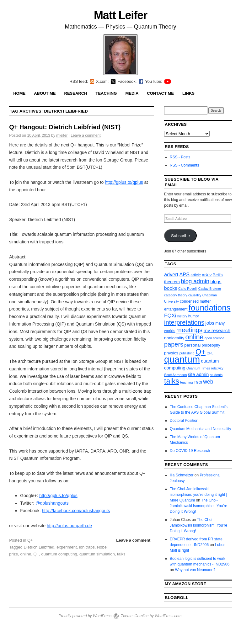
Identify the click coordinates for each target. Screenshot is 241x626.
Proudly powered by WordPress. (85, 616)
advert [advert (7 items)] (171, 274)
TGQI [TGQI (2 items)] (198, 382)
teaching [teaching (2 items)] (186, 382)
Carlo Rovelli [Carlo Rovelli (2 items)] (187, 288)
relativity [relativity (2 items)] (217, 368)
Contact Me (160, 93)
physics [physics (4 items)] (171, 353)
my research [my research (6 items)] (217, 330)
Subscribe (180, 235)
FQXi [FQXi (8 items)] (170, 316)
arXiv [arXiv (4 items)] (207, 275)
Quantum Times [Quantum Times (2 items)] (198, 368)
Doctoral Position (184, 420)
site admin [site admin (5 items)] (198, 374)
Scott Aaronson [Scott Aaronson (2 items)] (175, 375)
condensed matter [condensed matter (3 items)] (195, 301)
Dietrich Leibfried (39, 547)
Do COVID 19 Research (190, 450)
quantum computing (59, 554)
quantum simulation (97, 554)
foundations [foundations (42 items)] (210, 307)
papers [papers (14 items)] (173, 344)
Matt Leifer (120, 15)
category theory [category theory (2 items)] (175, 295)
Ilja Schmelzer (181, 475)
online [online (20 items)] (194, 337)
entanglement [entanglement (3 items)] (175, 309)
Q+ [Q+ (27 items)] (200, 352)
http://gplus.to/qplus (124, 182)
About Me (45, 93)
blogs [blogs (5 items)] (216, 281)
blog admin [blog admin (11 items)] (195, 281)
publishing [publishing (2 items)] (187, 353)
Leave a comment (85, 135)
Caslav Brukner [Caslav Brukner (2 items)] (209, 288)
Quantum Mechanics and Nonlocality (200, 429)
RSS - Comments (184, 165)
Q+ (30, 540)
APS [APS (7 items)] (184, 274)
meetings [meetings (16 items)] (189, 329)
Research (75, 93)
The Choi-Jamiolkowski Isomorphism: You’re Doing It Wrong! (198, 506)
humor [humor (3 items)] (193, 316)
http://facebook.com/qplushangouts (76, 510)
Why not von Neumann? (195, 570)
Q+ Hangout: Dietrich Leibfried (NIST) (64, 127)
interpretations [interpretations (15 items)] (184, 322)
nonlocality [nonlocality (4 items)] (174, 338)
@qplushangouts (51, 503)
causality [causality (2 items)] (194, 295)
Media (131, 93)
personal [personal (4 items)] (192, 345)
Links (188, 93)
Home (19, 93)
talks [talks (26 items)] (171, 381)
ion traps (87, 547)
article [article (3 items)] (195, 275)
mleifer (61, 135)
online (25, 554)
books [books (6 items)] (170, 288)
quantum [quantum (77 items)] (182, 359)
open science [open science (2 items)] (214, 338)
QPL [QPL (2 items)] (209, 353)
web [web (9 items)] (208, 382)
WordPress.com (168, 616)
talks (121, 554)
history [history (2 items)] (182, 316)
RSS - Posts (180, 157)
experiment (66, 547)
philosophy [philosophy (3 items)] (211, 345)
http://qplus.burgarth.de (69, 525)
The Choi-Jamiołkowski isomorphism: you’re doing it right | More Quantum (198, 494)
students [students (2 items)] (216, 375)
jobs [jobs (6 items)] (209, 323)
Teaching (106, 93)
